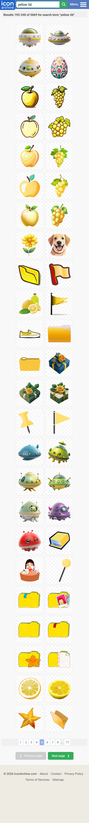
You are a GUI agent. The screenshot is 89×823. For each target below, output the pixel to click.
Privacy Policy (73, 774)
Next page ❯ (60, 756)
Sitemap (58, 779)
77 (67, 742)
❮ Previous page (30, 756)
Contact (56, 774)
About (44, 774)
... (62, 742)
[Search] (63, 4)
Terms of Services (37, 779)
